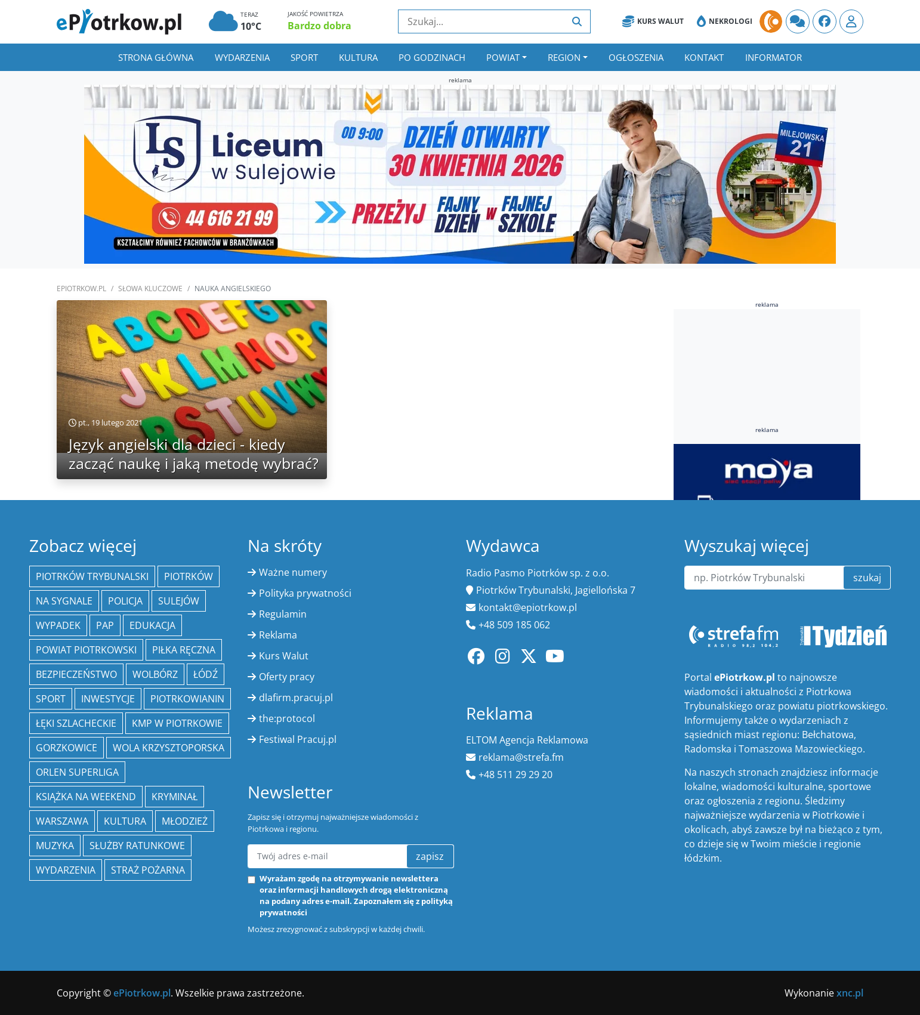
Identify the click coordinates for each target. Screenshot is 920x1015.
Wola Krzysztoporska (168, 747)
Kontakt (704, 57)
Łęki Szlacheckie (76, 723)
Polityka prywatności (305, 593)
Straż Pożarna (148, 870)
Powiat (503, 57)
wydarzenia (65, 870)
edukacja (152, 625)
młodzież (185, 821)
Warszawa (62, 821)
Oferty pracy (286, 676)
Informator (773, 57)
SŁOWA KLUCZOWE (150, 288)
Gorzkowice (66, 747)
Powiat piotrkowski (86, 649)
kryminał (174, 796)
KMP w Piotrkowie (177, 723)
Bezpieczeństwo (76, 674)
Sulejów (178, 600)
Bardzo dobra (319, 25)
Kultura (358, 57)
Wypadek (58, 625)
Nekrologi (724, 21)
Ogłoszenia (636, 57)
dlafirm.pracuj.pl (296, 697)
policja (125, 600)
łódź (205, 674)
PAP (105, 625)
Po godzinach (432, 57)
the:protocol (287, 718)
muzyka (55, 845)
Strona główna (155, 57)
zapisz (430, 856)
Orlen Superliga (77, 772)
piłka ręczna (183, 649)
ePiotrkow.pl (81, 288)
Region (564, 57)
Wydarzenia (242, 57)
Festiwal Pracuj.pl (297, 739)
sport (51, 698)
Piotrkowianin (187, 698)
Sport (304, 57)
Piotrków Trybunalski (92, 576)
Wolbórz (155, 674)
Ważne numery (293, 572)
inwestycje (108, 698)
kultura (125, 821)
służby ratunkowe (137, 845)
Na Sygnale (64, 600)
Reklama (278, 634)
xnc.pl (849, 992)
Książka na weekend (86, 796)
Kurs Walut (653, 21)
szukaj (867, 577)
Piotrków (188, 576)
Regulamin (283, 614)
